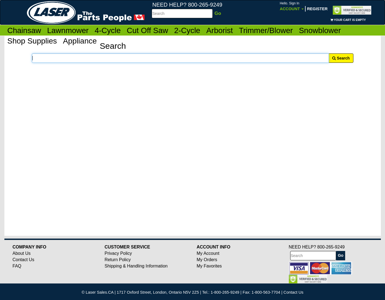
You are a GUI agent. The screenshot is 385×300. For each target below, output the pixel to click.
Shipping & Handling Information (136, 266)
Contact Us (23, 259)
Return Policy (118, 259)
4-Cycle (108, 30)
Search (341, 58)
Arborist (219, 30)
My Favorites (209, 266)
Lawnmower (67, 30)
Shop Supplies (32, 41)
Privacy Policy (118, 253)
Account (292, 6)
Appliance (80, 41)
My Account (208, 253)
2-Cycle (187, 30)
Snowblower (320, 30)
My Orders (207, 259)
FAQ (17, 266)
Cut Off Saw (147, 30)
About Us (22, 253)
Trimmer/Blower (266, 30)
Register (317, 9)
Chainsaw (24, 30)
